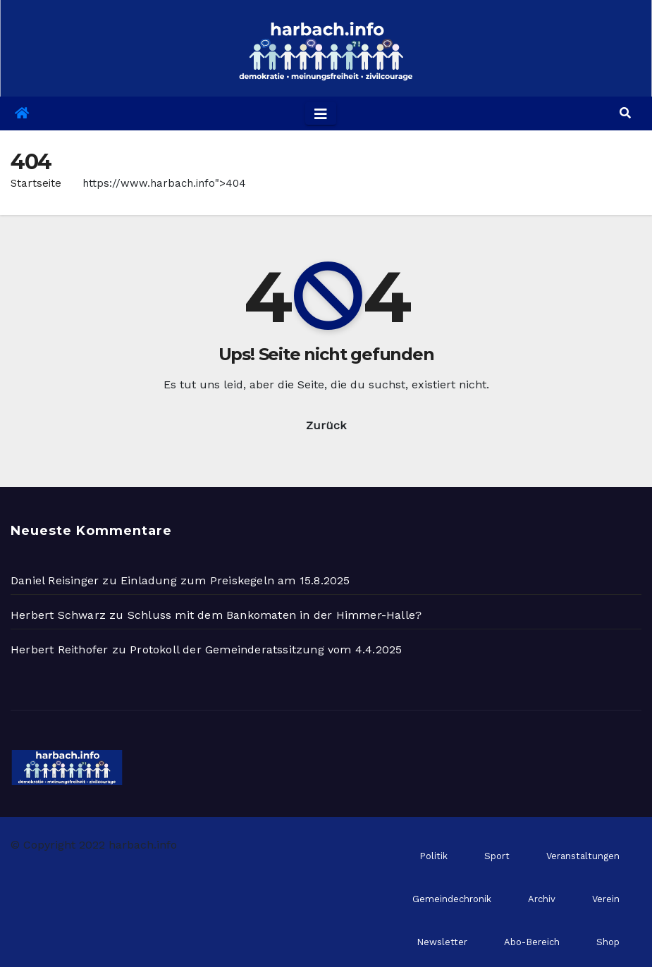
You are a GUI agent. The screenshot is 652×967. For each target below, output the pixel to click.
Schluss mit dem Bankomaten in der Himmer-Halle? (275, 615)
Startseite (36, 183)
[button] (625, 113)
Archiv (541, 899)
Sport (497, 856)
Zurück (326, 425)
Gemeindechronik (451, 899)
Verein (606, 899)
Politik (433, 856)
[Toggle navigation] (320, 113)
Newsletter (442, 942)
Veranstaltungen (583, 856)
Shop (608, 942)
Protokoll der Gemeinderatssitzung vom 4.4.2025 (266, 649)
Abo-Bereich (532, 942)
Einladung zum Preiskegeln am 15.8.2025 (235, 580)
